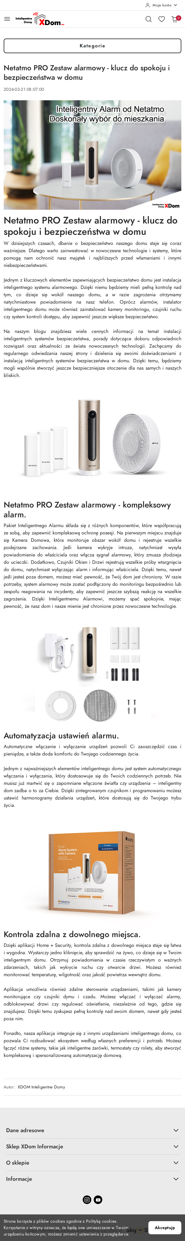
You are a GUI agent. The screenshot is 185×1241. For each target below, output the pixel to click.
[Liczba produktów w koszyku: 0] (174, 19)
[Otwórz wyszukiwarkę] (148, 19)
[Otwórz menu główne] (7, 18)
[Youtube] (98, 1199)
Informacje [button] (92, 1179)
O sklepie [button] (92, 1162)
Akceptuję (165, 1228)
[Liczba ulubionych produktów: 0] (161, 19)
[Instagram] (87, 1199)
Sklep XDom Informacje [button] (92, 1146)
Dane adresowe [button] (92, 1130)
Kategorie (93, 45)
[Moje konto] (161, 5)
